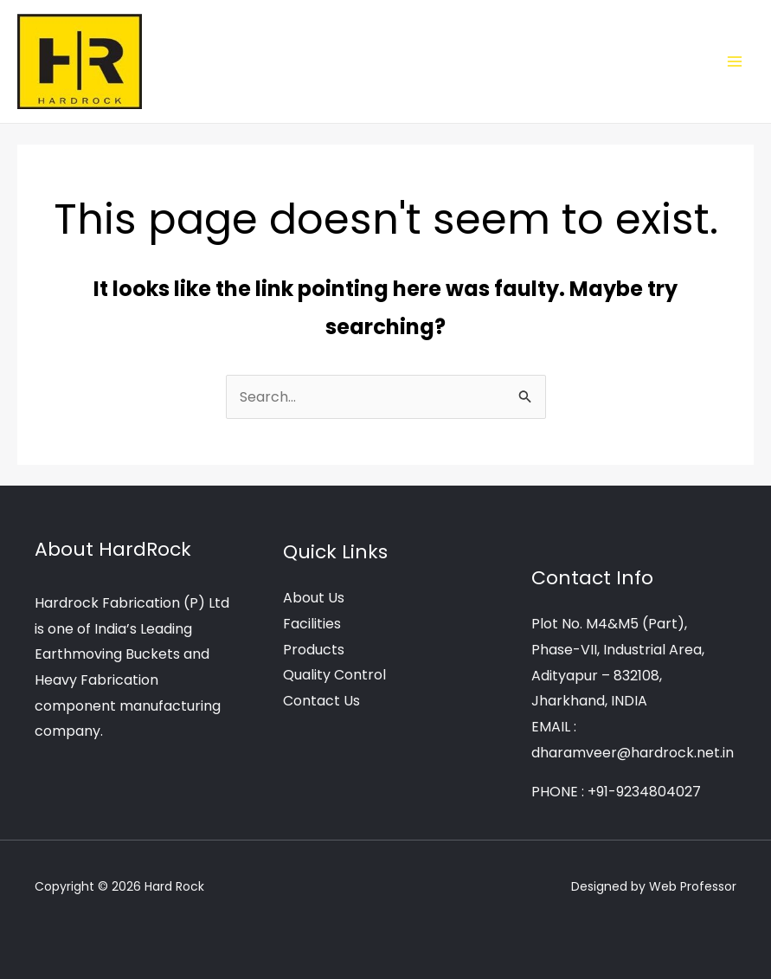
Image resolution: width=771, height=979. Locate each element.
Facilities (312, 624)
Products (313, 650)
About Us (313, 598)
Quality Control (334, 675)
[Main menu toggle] (735, 61)
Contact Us (321, 701)
